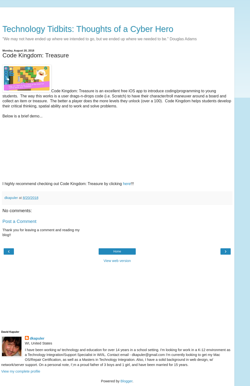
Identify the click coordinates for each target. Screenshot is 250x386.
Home (117, 251)
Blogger (127, 381)
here (127, 184)
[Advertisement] (117, 13)
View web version (117, 261)
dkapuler (37, 338)
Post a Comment (19, 221)
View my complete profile (20, 371)
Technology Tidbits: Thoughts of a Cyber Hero (87, 29)
